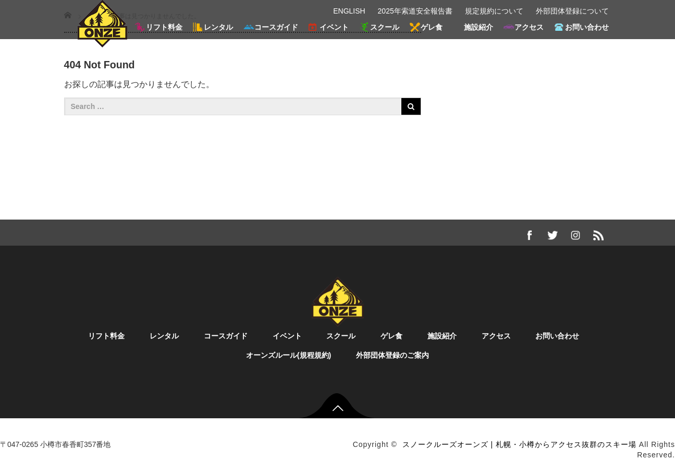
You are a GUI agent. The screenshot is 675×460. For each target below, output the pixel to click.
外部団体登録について (572, 11)
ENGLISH (349, 11)
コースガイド (276, 27)
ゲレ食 (432, 27)
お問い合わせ (587, 27)
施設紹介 (478, 27)
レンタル (218, 27)
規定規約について (494, 11)
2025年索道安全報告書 (415, 11)
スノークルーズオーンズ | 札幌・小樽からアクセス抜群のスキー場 (519, 444)
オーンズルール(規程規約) (289, 355)
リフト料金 (164, 27)
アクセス (529, 27)
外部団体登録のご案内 (392, 355)
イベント (334, 27)
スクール (384, 27)
